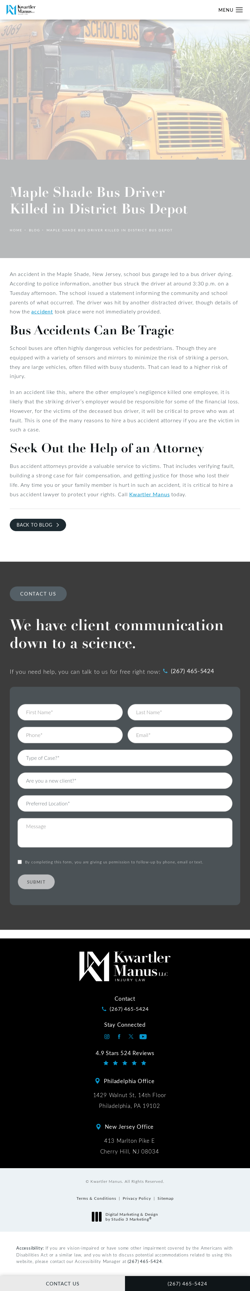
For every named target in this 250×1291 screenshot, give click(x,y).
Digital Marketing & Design (126, 1217)
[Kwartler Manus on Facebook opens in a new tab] (119, 1036)
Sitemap (166, 1198)
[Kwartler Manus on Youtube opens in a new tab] (143, 1036)
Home (16, 230)
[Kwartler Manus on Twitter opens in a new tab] (131, 1036)
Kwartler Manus (149, 494)
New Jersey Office (129, 1126)
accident (42, 311)
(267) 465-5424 (145, 1261)
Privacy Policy (137, 1198)
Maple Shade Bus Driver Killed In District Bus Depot (110, 230)
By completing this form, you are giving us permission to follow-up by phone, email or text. (114, 848)
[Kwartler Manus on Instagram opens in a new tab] (107, 1036)
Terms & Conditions (96, 1198)
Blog (34, 230)
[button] (239, 10)
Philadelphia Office (129, 1080)
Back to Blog (34, 525)
